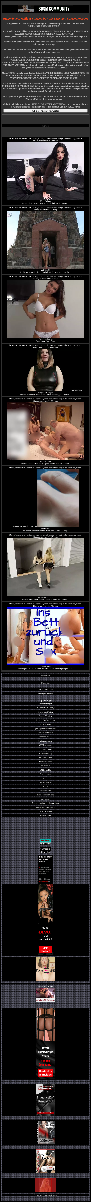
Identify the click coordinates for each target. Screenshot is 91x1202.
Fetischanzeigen (45, 703)
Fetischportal (45, 774)
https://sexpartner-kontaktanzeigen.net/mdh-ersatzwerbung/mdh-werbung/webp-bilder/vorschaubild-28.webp (45, 431)
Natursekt (45, 766)
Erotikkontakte (45, 762)
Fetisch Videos (45, 782)
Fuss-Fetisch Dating (45, 795)
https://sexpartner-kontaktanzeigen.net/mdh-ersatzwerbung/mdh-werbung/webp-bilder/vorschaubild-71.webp (45, 308)
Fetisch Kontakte (45, 733)
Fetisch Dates (45, 724)
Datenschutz (45, 815)
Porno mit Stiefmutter (45, 807)
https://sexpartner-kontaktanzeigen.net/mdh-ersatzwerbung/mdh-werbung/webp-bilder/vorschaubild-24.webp (45, 170)
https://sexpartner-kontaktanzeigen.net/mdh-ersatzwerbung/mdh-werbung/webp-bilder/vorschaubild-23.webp (45, 499)
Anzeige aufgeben (45, 694)
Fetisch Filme (45, 778)
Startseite (45, 683)
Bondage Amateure (45, 741)
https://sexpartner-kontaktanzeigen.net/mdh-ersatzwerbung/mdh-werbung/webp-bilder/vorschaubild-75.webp (45, 370)
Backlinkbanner (45, 811)
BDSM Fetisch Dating (45, 708)
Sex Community (45, 753)
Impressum (45, 676)
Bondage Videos (45, 737)
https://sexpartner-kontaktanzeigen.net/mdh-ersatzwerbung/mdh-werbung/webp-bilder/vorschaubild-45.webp (45, 567)
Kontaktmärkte (45, 757)
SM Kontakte (45, 770)
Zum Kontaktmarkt (45, 689)
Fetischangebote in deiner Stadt (45, 803)
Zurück (46, 126)
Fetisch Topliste (45, 716)
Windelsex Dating (45, 712)
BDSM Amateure (45, 745)
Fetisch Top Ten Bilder (45, 720)
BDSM (45, 786)
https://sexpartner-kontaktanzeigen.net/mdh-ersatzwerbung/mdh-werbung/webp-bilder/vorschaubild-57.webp (45, 636)
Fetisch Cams (45, 791)
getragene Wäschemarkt (45, 728)
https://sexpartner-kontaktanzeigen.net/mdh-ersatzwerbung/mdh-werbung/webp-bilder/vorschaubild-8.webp (45, 239)
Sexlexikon (45, 799)
